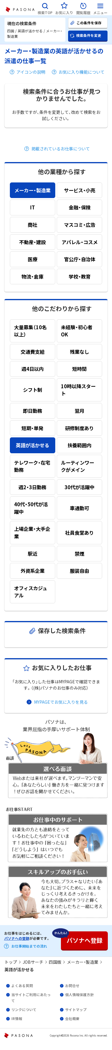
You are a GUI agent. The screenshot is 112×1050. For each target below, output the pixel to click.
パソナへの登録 (16, 938)
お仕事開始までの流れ (29, 946)
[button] (45, 7)
